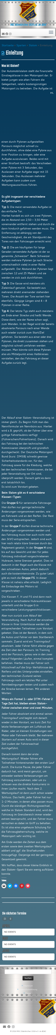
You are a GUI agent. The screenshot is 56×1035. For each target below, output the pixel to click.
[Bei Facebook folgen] (7, 34)
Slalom (33, 45)
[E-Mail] (4, 34)
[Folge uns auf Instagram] (10, 34)
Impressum (28, 986)
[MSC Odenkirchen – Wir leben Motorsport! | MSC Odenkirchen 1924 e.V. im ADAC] (28, 12)
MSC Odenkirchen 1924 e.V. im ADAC (31, 1031)
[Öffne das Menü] (51, 32)
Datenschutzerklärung (28, 989)
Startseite (7, 45)
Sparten (21, 45)
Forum (28, 993)
